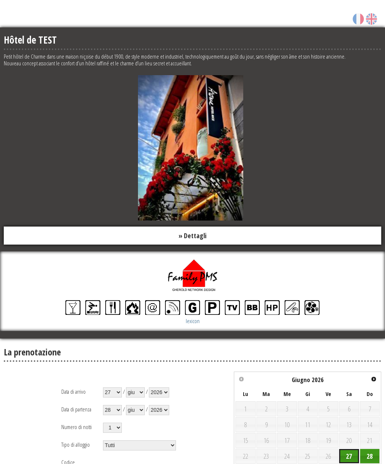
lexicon (193, 321)
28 (370, 456)
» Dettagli (192, 235)
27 (349, 456)
